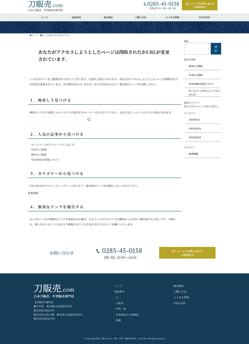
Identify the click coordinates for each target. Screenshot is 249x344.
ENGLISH (204, 17)
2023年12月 (195, 128)
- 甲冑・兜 (120, 309)
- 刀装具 (118, 303)
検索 (186, 41)
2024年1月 (194, 119)
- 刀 (116, 297)
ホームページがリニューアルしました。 (54, 144)
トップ (44, 17)
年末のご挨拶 (39, 149)
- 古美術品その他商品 (126, 314)
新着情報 (33, 193)
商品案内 (76, 17)
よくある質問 (172, 17)
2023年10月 (195, 137)
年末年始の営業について (45, 160)
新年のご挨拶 (39, 155)
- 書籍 (117, 320)
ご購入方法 (140, 17)
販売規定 (108, 17)
